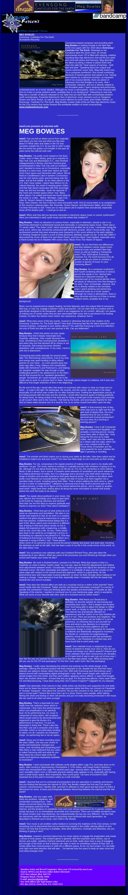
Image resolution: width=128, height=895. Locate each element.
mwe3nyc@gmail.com (38, 875)
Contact (94, 886)
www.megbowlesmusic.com (33, 107)
